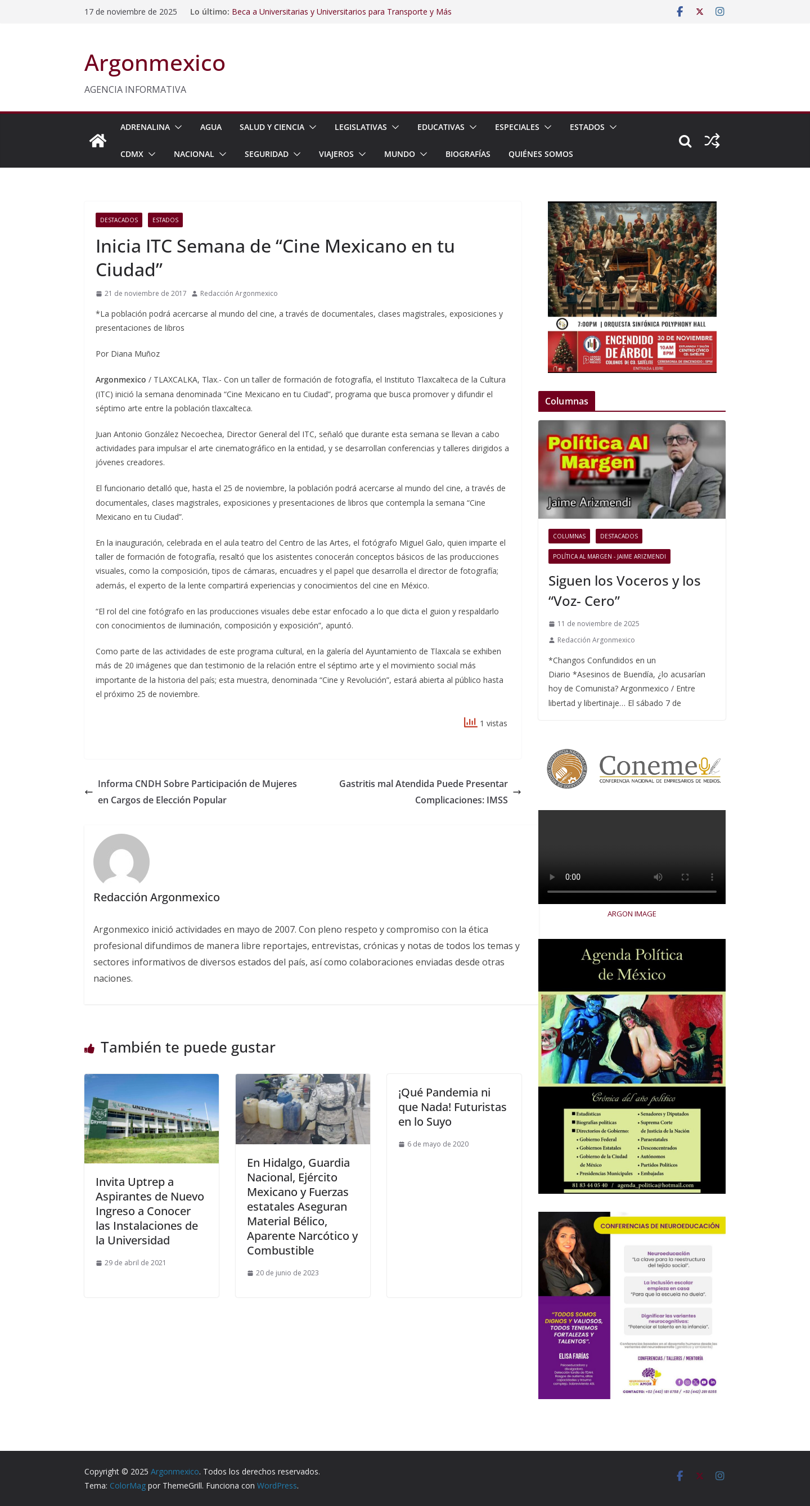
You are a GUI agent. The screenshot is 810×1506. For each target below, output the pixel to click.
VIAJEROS (336, 154)
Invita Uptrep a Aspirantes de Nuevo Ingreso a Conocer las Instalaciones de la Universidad (150, 1211)
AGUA (211, 127)
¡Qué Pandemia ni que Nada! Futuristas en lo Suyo (452, 1107)
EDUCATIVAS (441, 127)
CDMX (131, 154)
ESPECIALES (517, 127)
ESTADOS (587, 127)
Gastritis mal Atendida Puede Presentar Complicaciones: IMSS (430, 791)
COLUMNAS (569, 536)
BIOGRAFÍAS (468, 154)
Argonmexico (155, 62)
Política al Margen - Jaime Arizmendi (609, 556)
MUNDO (399, 154)
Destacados (119, 220)
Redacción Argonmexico (239, 293)
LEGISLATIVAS (361, 127)
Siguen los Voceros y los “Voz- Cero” (624, 590)
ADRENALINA (145, 127)
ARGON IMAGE (632, 914)
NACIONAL (194, 154)
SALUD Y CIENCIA (272, 127)
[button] (176, 127)
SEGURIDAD (267, 154)
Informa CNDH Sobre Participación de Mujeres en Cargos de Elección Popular (190, 791)
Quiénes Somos (540, 154)
